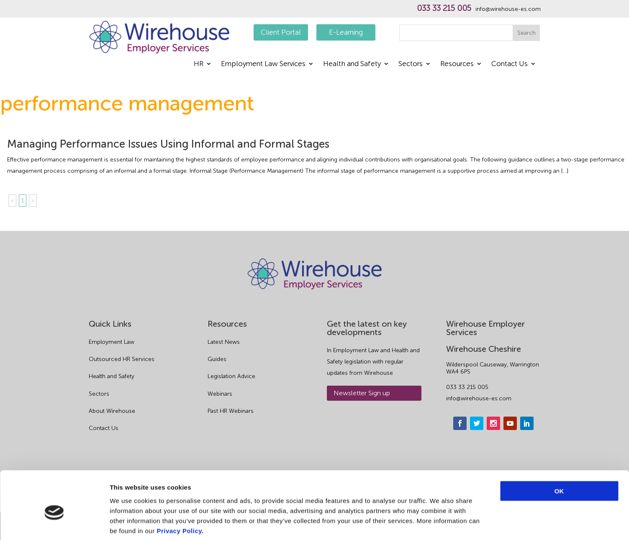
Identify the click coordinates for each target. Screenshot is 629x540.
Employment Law (111, 341)
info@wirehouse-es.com (508, 9)
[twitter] (476, 423)
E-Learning (346, 32)
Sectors (410, 64)
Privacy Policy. (180, 489)
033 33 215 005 (444, 8)
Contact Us (509, 64)
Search (526, 32)
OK (559, 449)
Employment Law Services (263, 64)
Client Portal (281, 32)
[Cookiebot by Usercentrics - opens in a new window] (54, 523)
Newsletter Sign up (362, 393)
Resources (457, 64)
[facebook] (460, 423)
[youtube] (510, 423)
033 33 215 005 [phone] (467, 387)
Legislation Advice (231, 376)
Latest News (224, 341)
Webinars (220, 393)
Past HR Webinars (231, 411)
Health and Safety (352, 64)
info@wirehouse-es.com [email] (478, 398)
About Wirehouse (112, 411)
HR (198, 64)
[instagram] (493, 423)
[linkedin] (527, 423)
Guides (217, 359)
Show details (439, 523)
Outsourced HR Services (121, 359)
